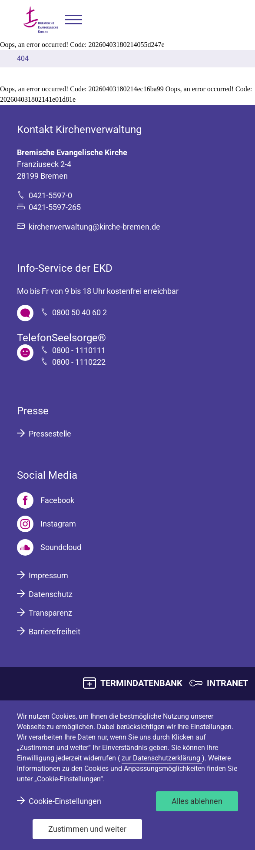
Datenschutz (51, 594)
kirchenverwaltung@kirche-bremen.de (94, 226)
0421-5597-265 (55, 207)
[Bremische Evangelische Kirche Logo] (40, 20)
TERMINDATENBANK (141, 683)
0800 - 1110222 (79, 362)
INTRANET (227, 683)
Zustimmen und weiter (87, 828)
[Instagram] (46, 524)
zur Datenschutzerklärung (162, 758)
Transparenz (50, 612)
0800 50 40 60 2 (79, 312)
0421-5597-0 (50, 195)
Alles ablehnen (197, 801)
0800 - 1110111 (79, 350)
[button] (73, 20)
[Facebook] (45, 500)
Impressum (48, 575)
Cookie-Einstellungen (65, 801)
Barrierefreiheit (54, 631)
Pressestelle (50, 433)
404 (23, 58)
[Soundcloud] (49, 547)
